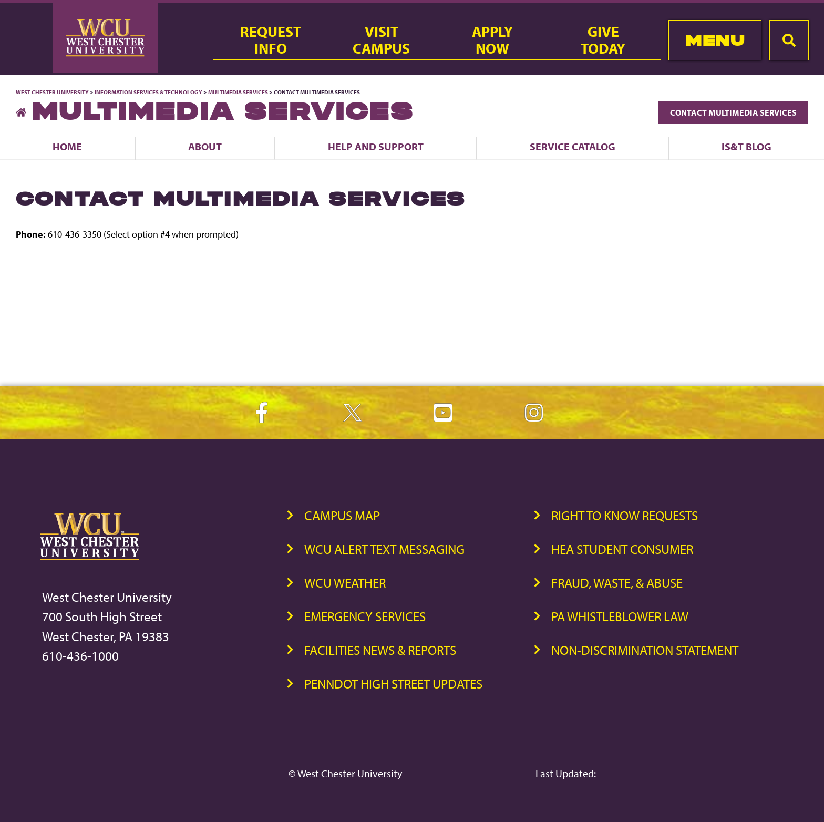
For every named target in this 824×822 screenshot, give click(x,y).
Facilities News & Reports (380, 650)
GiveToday (603, 40)
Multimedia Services (238, 92)
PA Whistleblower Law (619, 616)
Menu (715, 40)
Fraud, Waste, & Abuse (617, 582)
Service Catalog (572, 146)
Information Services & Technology (149, 92)
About (205, 146)
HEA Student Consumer (622, 549)
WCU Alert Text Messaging (384, 549)
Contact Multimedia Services (733, 112)
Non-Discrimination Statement (644, 650)
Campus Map (342, 515)
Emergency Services (365, 616)
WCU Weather (345, 582)
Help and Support (376, 146)
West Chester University (52, 92)
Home (67, 146)
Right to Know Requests (624, 515)
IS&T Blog (746, 146)
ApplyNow (492, 40)
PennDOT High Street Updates (393, 683)
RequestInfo (270, 40)
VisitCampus (381, 40)
